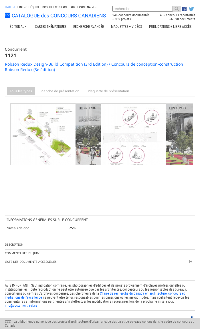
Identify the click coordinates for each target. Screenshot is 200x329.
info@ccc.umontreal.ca (21, 301)
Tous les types (21, 91)
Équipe (34, 7)
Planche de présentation (60, 91)
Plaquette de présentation (108, 91)
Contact (61, 7)
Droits (47, 7)
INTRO (23, 7)
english (10, 7)
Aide (73, 7)
